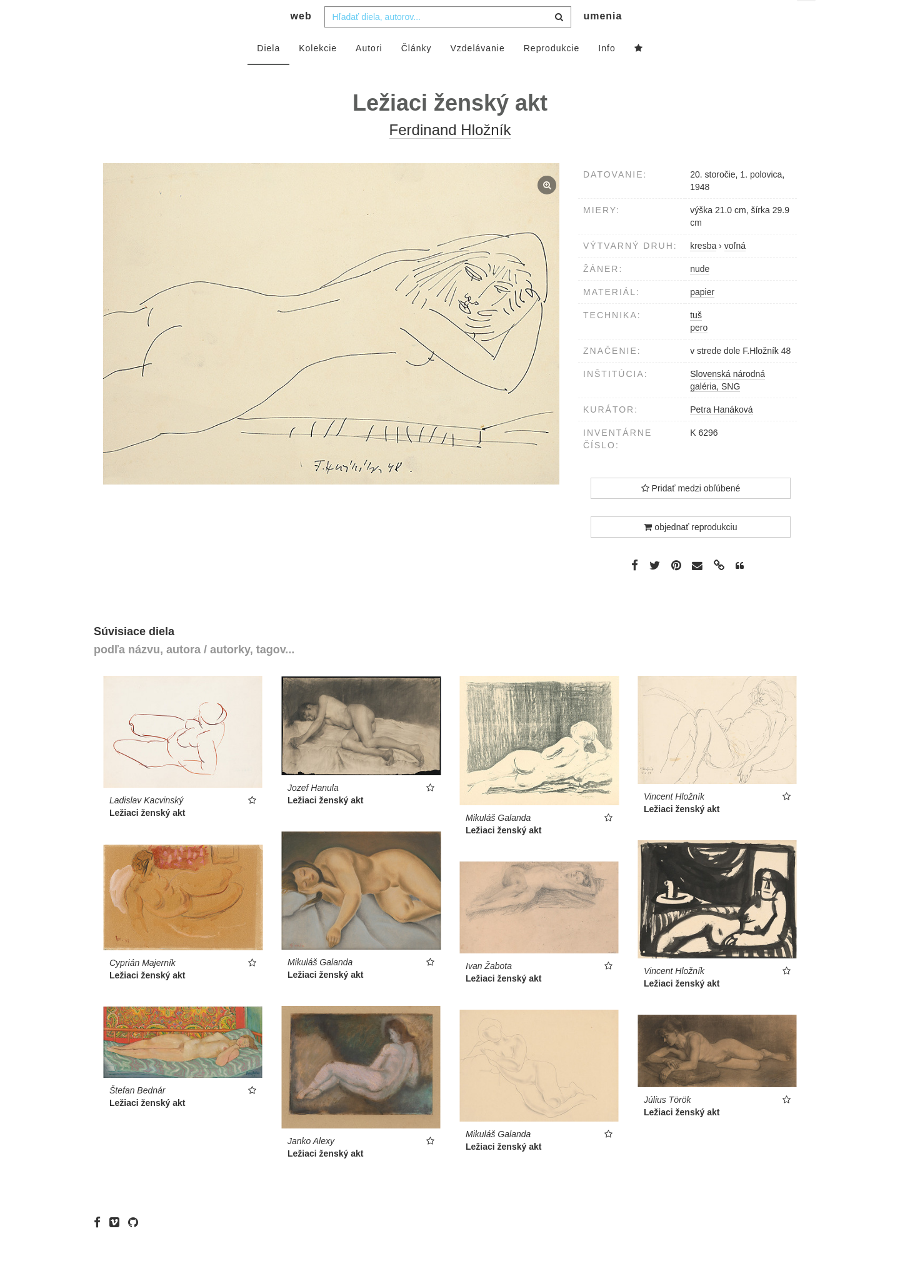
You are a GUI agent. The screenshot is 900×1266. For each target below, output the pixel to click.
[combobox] (447, 42)
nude (699, 294)
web (301, 41)
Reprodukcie (552, 73)
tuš (696, 340)
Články (416, 73)
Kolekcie (318, 73)
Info (606, 73)
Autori (369, 73)
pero (699, 353)
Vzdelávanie (477, 73)
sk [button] (807, 19)
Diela (268, 73)
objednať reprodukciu (690, 552)
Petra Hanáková (721, 435)
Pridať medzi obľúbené (691, 513)
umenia (602, 41)
